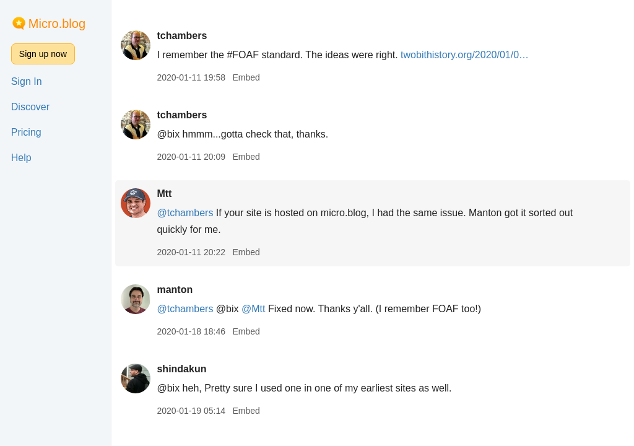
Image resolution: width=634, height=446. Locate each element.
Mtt (164, 193)
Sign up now (43, 54)
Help (21, 157)
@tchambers (185, 213)
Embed (245, 77)
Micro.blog (56, 23)
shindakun (181, 369)
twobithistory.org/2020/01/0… (465, 55)
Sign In (26, 81)
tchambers (182, 35)
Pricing (26, 132)
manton (175, 289)
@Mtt (253, 309)
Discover (30, 107)
